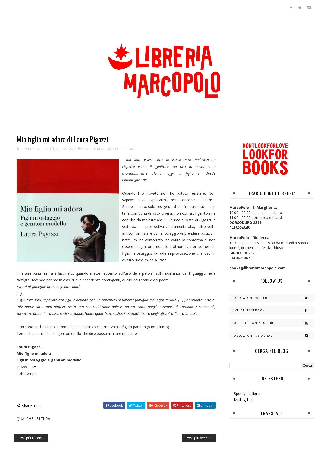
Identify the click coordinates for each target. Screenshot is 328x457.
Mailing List (243, 399)
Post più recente (31, 437)
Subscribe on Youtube (273, 323)
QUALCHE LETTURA (121, 148)
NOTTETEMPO (94, 148)
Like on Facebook (273, 310)
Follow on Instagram (273, 336)
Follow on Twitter (273, 298)
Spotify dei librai (247, 393)
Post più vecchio (199, 437)
